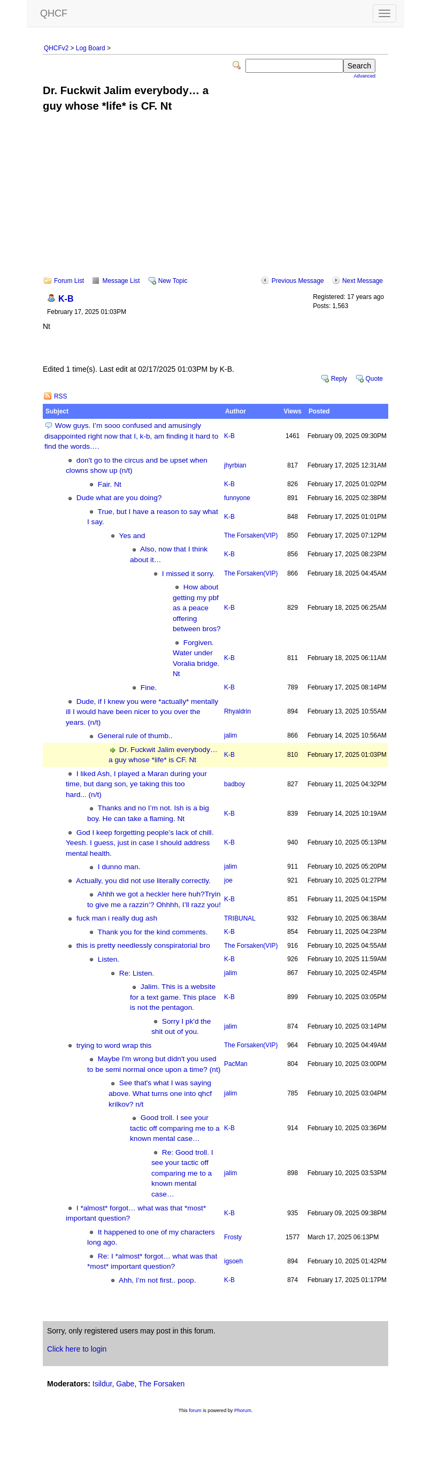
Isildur (102, 1383)
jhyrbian (235, 465)
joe (228, 880)
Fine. (149, 688)
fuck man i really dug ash (116, 918)
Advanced (364, 76)
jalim (230, 735)
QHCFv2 (56, 48)
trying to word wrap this (114, 1045)
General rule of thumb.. (135, 736)
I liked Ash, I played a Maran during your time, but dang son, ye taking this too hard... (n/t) (136, 784)
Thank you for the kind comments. (153, 932)
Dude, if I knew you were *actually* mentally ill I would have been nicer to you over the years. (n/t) (142, 711)
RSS (60, 396)
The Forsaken (251, 535)
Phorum (242, 1410)
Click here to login (76, 1349)
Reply (339, 378)
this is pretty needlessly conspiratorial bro (143, 945)
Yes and (132, 536)
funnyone (237, 498)
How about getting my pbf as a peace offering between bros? (197, 608)
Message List (121, 281)
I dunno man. (119, 867)
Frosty (233, 1237)
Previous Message (298, 281)
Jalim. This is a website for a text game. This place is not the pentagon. (173, 997)
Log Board (90, 48)
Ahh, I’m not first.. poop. (157, 1280)
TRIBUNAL (240, 918)
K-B (66, 298)
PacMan (236, 1064)
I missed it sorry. (188, 574)
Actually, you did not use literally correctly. (143, 881)
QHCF (53, 13)
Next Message (362, 281)
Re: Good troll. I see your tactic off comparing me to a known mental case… (182, 1173)
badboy (234, 784)
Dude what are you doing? (119, 498)
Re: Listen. (136, 973)
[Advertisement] (215, 202)
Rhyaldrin (237, 711)
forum (195, 1410)
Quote (374, 378)
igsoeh (233, 1261)
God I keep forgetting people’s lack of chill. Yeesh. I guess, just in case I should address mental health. (139, 843)
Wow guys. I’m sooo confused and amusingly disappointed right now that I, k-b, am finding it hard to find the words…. (131, 435)
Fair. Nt (109, 484)
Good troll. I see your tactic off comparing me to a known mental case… (175, 1128)
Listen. (108, 959)
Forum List (69, 281)
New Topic (173, 281)
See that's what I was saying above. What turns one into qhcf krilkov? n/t (160, 1093)
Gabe (125, 1383)
